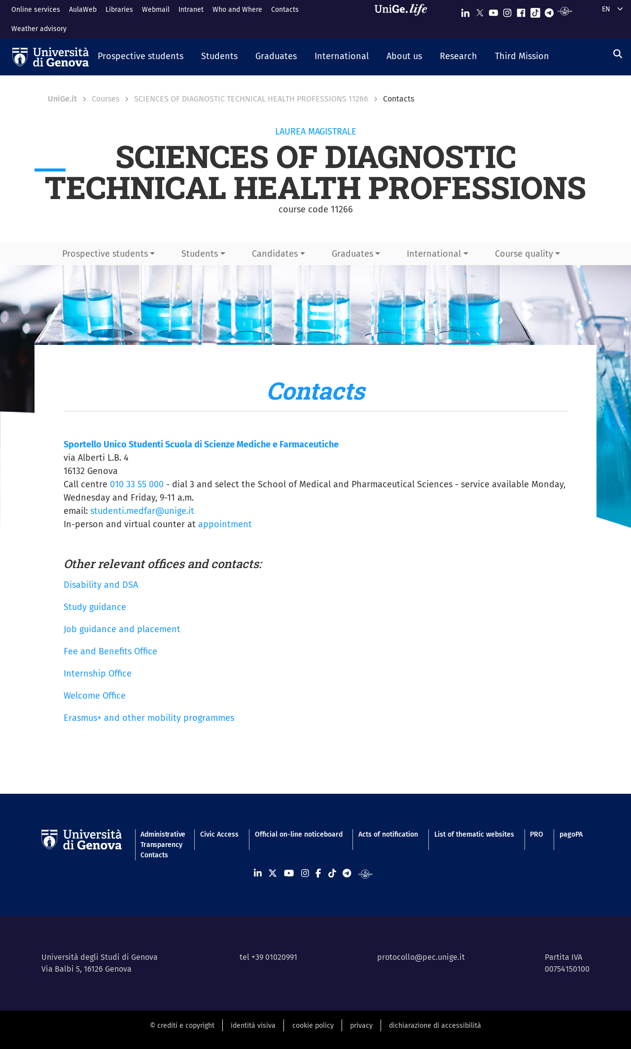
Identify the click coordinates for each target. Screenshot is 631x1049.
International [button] (434, 253)
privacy (361, 1025)
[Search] (617, 54)
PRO (536, 834)
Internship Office (98, 673)
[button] (140, 57)
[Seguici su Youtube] (493, 10)
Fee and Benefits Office (110, 651)
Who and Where (237, 9)
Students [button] (199, 253)
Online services (35, 9)
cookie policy (313, 1025)
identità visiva (253, 1025)
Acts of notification (388, 834)
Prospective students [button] (105, 253)
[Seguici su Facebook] (521, 10)
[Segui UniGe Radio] (565, 10)
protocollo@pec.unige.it (421, 957)
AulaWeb (83, 9)
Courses (105, 98)
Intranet (191, 9)
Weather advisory (39, 29)
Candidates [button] (275, 253)
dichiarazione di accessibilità (435, 1025)
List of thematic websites (474, 834)
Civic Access (219, 834)
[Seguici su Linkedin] (465, 10)
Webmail (156, 9)
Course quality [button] (524, 253)
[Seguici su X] (479, 10)
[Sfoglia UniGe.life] (404, 19)
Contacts (285, 9)
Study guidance (95, 607)
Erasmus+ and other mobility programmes (149, 717)
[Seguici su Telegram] (549, 10)
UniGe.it (62, 98)
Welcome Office (95, 695)
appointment (225, 524)
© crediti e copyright (182, 1025)
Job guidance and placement (122, 629)
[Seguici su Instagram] (507, 10)
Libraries (119, 9)
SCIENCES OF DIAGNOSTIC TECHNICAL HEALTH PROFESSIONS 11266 (251, 98)
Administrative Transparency (162, 839)
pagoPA (571, 834)
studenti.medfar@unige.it (142, 511)
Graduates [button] (352, 253)
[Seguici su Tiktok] (535, 10)
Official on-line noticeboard (299, 834)
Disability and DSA (101, 584)
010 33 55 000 (137, 484)
